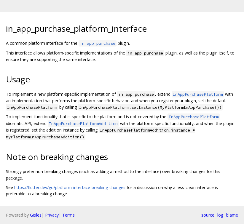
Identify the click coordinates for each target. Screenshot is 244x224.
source (207, 215)
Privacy (52, 215)
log (220, 215)
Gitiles (36, 215)
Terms (68, 215)
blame (232, 215)
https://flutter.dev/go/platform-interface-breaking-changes (69, 187)
